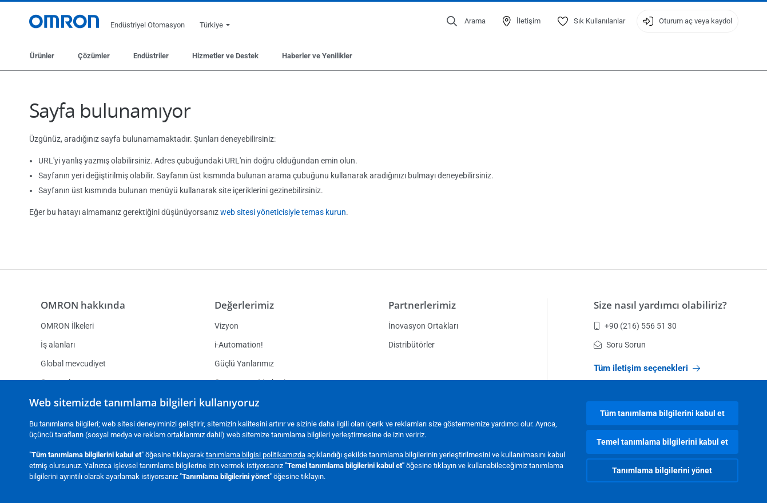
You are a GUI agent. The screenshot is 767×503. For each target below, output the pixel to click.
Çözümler (94, 55)
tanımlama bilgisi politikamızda (255, 454)
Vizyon (226, 325)
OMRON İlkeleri (67, 325)
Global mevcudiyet (73, 363)
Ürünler (42, 55)
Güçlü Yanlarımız (244, 363)
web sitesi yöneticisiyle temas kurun (283, 212)
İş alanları (58, 344)
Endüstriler (151, 55)
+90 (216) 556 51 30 (635, 325)
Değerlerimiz (244, 305)
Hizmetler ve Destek (225, 55)
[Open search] (466, 21)
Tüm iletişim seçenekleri (647, 368)
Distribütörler (411, 344)
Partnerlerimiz (422, 305)
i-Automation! (238, 344)
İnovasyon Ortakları (423, 325)
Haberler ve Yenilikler (317, 55)
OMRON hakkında (83, 305)
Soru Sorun (620, 344)
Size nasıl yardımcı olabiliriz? (660, 305)
